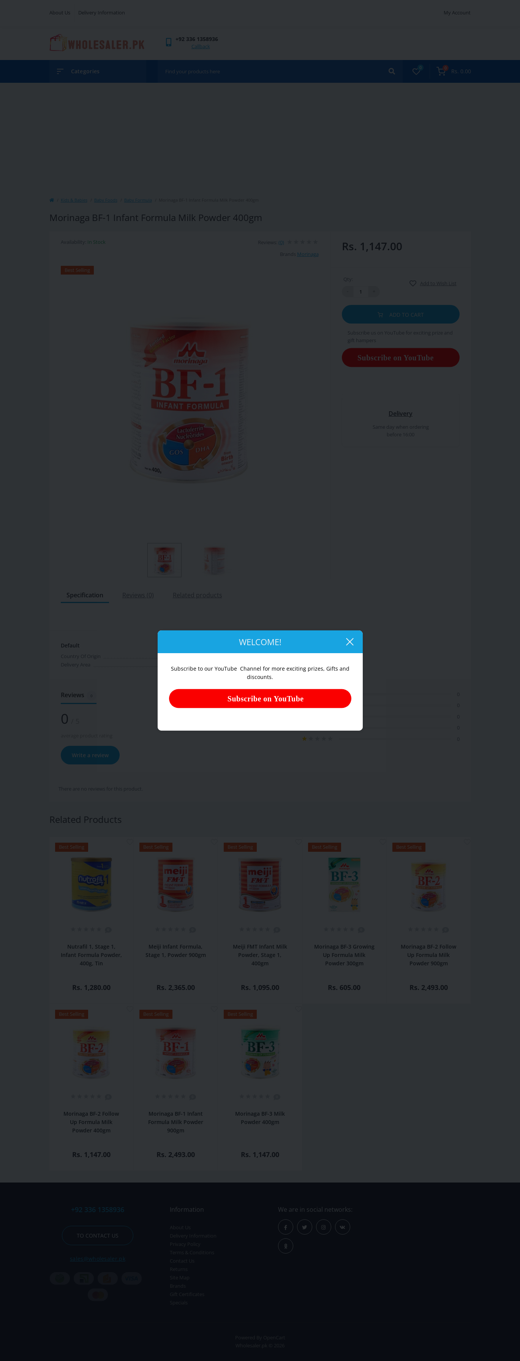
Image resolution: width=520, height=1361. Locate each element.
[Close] (349, 641)
